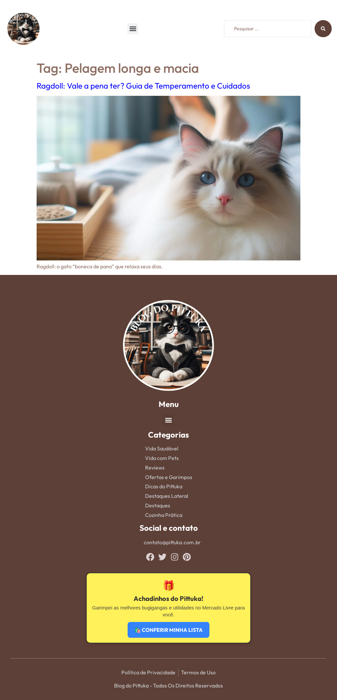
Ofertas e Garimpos (168, 477)
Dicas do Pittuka (163, 486)
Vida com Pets (162, 458)
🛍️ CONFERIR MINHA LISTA (168, 630)
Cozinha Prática (163, 515)
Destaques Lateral (166, 496)
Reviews (155, 467)
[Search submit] (323, 28)
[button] (132, 28)
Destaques (157, 505)
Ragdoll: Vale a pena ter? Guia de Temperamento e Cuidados (143, 86)
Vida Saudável (161, 448)
